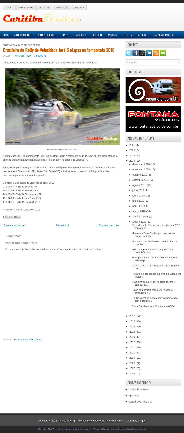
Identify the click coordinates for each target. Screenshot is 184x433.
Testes (128, 34)
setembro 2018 (141, 179)
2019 (132, 155)
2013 (132, 336)
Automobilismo (24, 33)
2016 (132, 321)
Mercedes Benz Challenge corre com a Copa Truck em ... (153, 234)
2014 (132, 331)
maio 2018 (138, 200)
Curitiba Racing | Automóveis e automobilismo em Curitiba (90, 420)
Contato (79, 7)
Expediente (26, 7)
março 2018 (139, 211)
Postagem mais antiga (109, 225)
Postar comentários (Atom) (27, 339)
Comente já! (40, 55)
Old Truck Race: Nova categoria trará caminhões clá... (152, 251)
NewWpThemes (55, 429)
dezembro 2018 (141, 164)
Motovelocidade (49, 33)
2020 (132, 150)
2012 (132, 342)
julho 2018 (138, 190)
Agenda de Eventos (164, 34)
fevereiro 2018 (140, 216)
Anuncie (44, 7)
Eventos (115, 33)
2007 (132, 368)
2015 (132, 326)
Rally (67, 33)
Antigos (82, 33)
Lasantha (87, 429)
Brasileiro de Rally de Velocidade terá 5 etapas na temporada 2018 (58, 50)
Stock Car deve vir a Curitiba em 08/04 (153, 306)
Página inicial (62, 225)
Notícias (145, 33)
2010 (132, 352)
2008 (132, 363)
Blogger (142, 420)
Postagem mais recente (15, 225)
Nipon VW (133, 395)
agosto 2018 (139, 185)
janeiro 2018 (139, 221)
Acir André (19, 55)
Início (9, 7)
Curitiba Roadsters (138, 389)
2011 (132, 347)
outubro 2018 (140, 174)
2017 (132, 316)
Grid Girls (97, 34)
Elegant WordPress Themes (132, 429)
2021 (132, 145)
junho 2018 (138, 195)
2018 (132, 160)
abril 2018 (138, 206)
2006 (132, 373)
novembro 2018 (141, 169)
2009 (132, 357)
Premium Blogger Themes (105, 429)
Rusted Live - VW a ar (140, 401)
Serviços (61, 7)
